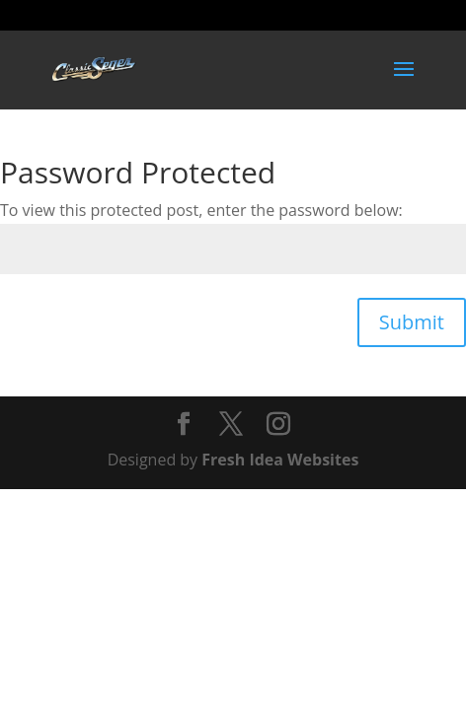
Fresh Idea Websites (279, 459)
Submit (411, 322)
